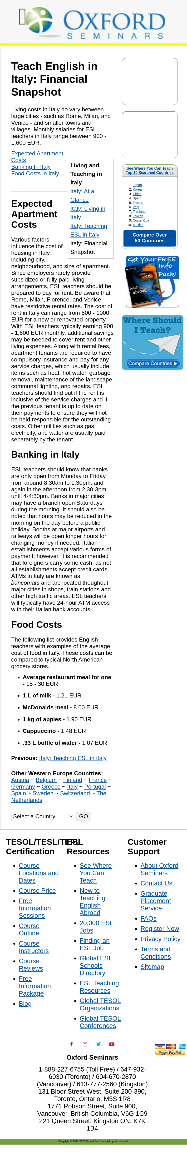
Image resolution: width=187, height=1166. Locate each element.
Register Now (160, 928)
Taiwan (138, 216)
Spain (137, 198)
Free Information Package (35, 986)
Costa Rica (141, 220)
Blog (25, 1003)
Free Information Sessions (35, 908)
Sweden (43, 793)
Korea (137, 189)
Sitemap (152, 966)
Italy (136, 207)
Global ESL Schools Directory (96, 966)
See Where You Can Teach (150, 168)
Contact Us (156, 883)
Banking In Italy (31, 166)
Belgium (46, 780)
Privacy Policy (161, 939)
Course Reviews (31, 965)
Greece (51, 786)
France (138, 203)
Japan (137, 185)
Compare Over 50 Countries (150, 237)
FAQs (149, 918)
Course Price (37, 890)
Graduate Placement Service (156, 901)
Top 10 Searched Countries (150, 173)
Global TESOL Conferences (100, 1022)
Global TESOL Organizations (100, 1004)
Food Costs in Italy (35, 173)
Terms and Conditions (156, 953)
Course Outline (29, 929)
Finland (72, 780)
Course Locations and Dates (39, 873)
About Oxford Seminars (159, 869)
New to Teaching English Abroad (92, 901)
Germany (23, 786)
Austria (20, 780)
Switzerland (75, 793)
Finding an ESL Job (95, 944)
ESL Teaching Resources (99, 987)
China (137, 194)
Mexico (138, 225)
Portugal (95, 786)
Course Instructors (34, 947)
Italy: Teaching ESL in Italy (73, 758)
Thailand (139, 211)
